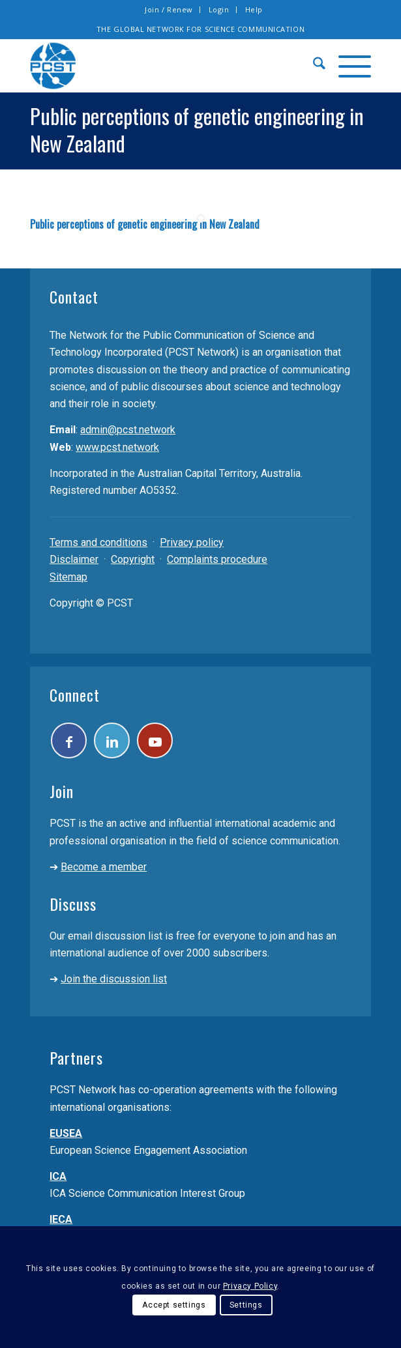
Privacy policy (192, 542)
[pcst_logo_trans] (166, 66)
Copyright (133, 559)
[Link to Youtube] (155, 740)
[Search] (312, 66)
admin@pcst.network (127, 429)
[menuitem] (169, 10)
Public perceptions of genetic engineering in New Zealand (145, 224)
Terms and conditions (98, 542)
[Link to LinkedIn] (112, 740)
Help (254, 9)
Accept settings (173, 1305)
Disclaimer (74, 559)
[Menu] (348, 66)
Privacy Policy (250, 1286)
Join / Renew (169, 9)
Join (62, 791)
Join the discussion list (114, 979)
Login (219, 9)
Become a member (104, 867)
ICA (58, 1176)
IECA (61, 1219)
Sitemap (68, 577)
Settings (246, 1305)
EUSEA (66, 1133)
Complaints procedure (217, 559)
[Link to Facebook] (69, 740)
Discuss (73, 903)
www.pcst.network (117, 447)
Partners (76, 1057)
